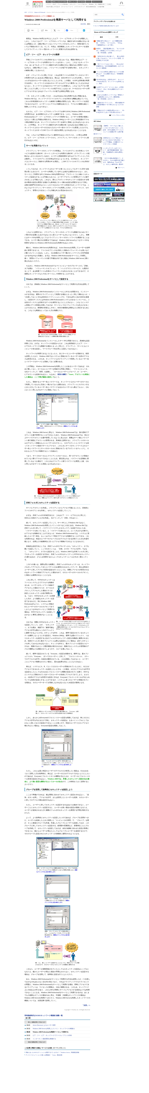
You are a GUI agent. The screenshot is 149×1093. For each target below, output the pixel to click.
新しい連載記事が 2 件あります (37, 1022)
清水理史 (83, 24)
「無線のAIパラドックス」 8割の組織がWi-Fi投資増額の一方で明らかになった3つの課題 (110, 104)
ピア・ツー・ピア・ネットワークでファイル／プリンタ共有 (52, 1035)
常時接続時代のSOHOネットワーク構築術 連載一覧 (43, 1015)
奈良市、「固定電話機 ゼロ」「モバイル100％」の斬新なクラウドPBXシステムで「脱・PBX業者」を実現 (110, 51)
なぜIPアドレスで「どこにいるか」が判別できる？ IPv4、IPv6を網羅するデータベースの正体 (110, 89)
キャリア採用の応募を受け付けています (107, 26)
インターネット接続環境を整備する (44, 1039)
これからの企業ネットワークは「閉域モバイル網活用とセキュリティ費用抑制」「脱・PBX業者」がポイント (110, 97)
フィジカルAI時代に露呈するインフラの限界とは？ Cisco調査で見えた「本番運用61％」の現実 (110, 74)
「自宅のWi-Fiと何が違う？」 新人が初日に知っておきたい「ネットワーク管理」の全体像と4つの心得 (110, 58)
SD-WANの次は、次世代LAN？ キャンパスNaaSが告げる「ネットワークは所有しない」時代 (110, 81)
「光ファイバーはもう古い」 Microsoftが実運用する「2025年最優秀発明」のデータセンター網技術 (110, 66)
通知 (46, 30)
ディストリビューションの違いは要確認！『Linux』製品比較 (44, 1055)
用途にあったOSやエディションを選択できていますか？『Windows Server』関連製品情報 (52, 1052)
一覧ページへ (121, 167)
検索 (122, 14)
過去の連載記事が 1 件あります (37, 1042)
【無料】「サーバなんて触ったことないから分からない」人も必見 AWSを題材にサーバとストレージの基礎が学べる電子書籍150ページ (109, 130)
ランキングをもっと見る (118, 115)
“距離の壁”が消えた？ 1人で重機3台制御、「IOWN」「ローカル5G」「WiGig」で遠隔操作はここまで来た (109, 43)
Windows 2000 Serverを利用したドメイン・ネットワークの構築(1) (54, 1028)
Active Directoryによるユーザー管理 (44, 1025)
